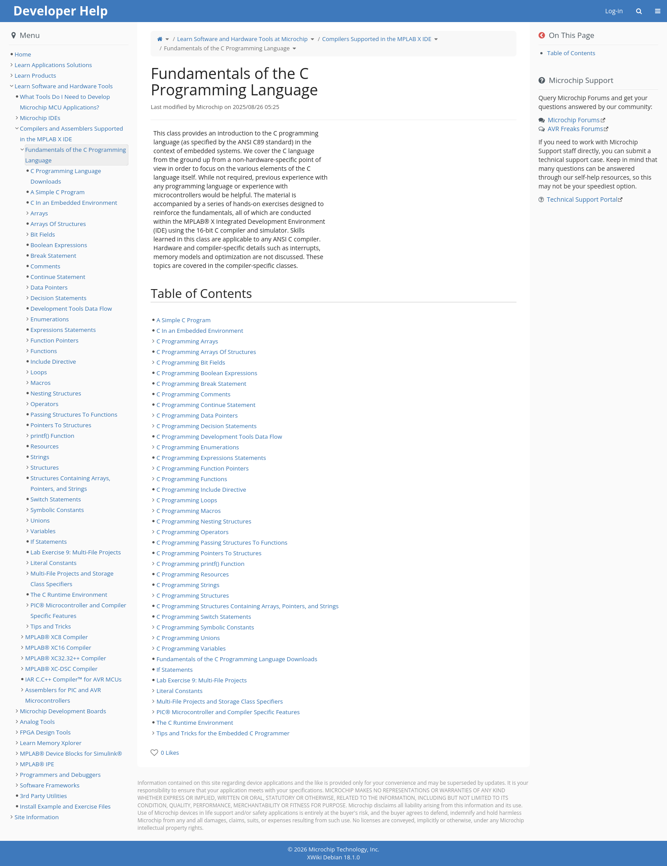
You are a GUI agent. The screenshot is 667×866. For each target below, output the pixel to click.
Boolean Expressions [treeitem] (58, 245)
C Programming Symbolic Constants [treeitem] (205, 627)
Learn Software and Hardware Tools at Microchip (242, 39)
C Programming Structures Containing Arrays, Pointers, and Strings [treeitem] (247, 606)
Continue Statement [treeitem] (57, 277)
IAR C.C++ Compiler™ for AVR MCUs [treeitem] (73, 679)
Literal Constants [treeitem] (179, 691)
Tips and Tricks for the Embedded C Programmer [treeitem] (223, 733)
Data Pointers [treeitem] (49, 287)
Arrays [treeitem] (39, 213)
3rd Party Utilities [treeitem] (43, 796)
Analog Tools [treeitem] (37, 722)
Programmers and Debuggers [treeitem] (60, 775)
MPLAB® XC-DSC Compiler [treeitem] (61, 669)
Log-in (614, 11)
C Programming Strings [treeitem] (187, 585)
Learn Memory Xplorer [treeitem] (51, 743)
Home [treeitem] (23, 54)
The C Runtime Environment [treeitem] (194, 723)
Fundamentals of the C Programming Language (227, 48)
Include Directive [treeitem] (53, 361)
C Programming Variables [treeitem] (191, 648)
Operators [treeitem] (44, 404)
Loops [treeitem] (38, 372)
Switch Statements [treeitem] (55, 499)
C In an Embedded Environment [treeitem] (199, 331)
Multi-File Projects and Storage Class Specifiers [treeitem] (219, 701)
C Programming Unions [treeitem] (188, 638)
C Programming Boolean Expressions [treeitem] (206, 373)
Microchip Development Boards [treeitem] (63, 711)
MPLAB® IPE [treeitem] (37, 764)
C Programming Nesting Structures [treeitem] (203, 521)
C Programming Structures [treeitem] (192, 595)
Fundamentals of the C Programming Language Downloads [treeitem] (236, 659)
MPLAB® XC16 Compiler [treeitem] (58, 647)
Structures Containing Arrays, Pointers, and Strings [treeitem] (70, 483)
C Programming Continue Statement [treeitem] (205, 405)
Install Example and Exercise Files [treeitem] (65, 806)
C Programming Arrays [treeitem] (187, 341)
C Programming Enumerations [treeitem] (197, 447)
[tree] (333, 526)
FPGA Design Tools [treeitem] (45, 732)
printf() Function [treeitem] (52, 436)
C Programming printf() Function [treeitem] (200, 564)
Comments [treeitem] (45, 266)
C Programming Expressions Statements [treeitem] (211, 458)
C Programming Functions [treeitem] (191, 479)
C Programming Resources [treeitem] (192, 574)
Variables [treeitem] (43, 531)
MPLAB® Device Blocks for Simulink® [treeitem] (71, 753)
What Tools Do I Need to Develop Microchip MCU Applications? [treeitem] (65, 102)
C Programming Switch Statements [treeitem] (203, 617)
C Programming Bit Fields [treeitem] (190, 362)
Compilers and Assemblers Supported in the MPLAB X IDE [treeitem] (71, 133)
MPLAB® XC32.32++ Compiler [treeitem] (65, 658)
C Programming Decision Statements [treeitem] (206, 426)
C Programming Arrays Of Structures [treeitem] (206, 352)
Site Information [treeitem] (37, 817)
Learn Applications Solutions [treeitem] (53, 65)
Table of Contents (571, 53)
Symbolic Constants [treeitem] (57, 510)
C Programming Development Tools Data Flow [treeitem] (219, 437)
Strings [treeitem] (39, 457)
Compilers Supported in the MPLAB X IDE (377, 39)
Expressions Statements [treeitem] (63, 330)
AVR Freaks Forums (575, 128)
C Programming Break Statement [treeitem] (201, 384)
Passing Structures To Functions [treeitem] (73, 414)
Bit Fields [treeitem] (42, 234)
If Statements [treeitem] (174, 670)
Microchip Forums (574, 120)
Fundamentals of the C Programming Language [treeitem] (75, 155)
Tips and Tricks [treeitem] (50, 626)
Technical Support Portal (582, 199)
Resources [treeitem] (44, 446)
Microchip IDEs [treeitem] (40, 118)
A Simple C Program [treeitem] (183, 320)
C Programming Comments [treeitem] (193, 394)
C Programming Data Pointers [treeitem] (196, 415)
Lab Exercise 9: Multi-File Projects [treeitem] (201, 680)
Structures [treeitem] (44, 467)
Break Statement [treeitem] (53, 256)
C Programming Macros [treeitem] (188, 511)
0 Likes (170, 753)
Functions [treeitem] (43, 351)
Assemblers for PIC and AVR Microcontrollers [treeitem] (63, 695)
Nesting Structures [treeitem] (55, 393)
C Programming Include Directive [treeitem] (201, 489)
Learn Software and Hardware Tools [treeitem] (64, 86)
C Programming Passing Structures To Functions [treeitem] (221, 542)
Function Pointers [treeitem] (54, 340)
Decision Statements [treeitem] (58, 298)
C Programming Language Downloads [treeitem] (65, 176)
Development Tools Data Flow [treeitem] (71, 309)
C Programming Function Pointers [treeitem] (202, 468)
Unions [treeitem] (40, 520)
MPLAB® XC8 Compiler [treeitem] (56, 637)
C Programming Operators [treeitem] (192, 532)
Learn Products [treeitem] (35, 75)
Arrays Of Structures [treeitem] (58, 224)
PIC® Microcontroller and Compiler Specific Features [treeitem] (228, 712)
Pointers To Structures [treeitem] (60, 425)
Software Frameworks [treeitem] (49, 785)
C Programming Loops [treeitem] (186, 500)
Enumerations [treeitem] (49, 319)
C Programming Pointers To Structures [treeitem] (208, 553)
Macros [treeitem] (40, 383)
